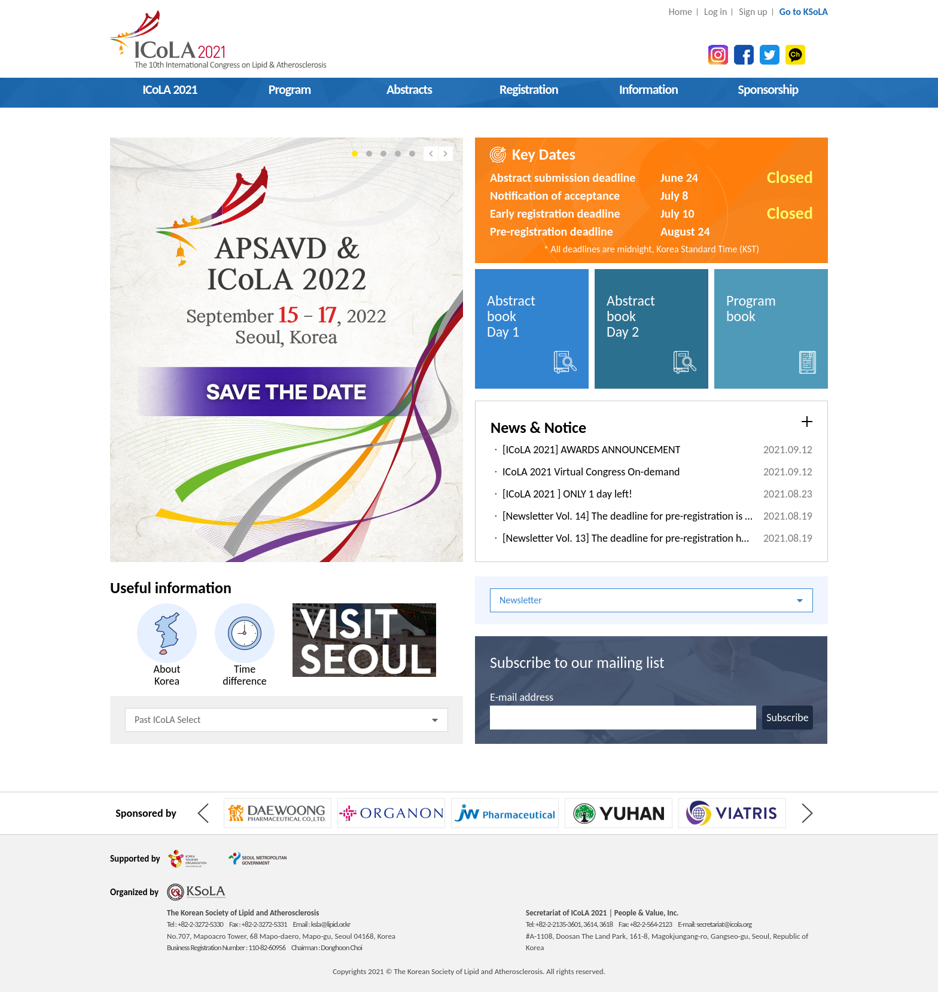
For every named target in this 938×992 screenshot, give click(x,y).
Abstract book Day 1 (532, 333)
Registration (529, 89)
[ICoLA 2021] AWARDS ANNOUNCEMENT (591, 449)
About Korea (167, 645)
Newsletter (651, 600)
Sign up (753, 11)
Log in (715, 11)
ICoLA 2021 (169, 89)
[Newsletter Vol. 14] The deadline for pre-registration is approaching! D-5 (628, 516)
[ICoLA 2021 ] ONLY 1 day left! (567, 493)
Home (680, 11)
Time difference (245, 645)
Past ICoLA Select (286, 719)
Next (445, 153)
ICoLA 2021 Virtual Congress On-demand (591, 471)
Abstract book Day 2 (651, 333)
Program (290, 89)
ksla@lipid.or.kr (330, 924)
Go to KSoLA (803, 11)
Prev (431, 153)
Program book (771, 333)
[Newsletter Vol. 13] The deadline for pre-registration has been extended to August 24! (628, 538)
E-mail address (521, 697)
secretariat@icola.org (723, 924)
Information (648, 89)
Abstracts (409, 89)
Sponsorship (768, 89)
